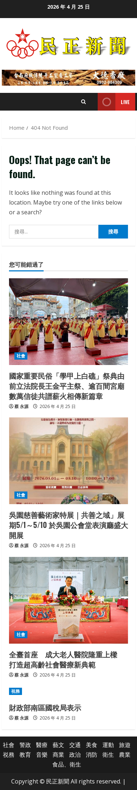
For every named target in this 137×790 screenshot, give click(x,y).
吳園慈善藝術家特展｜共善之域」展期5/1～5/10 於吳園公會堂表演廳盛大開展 (68, 524)
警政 (25, 745)
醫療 (42, 745)
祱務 (15, 691)
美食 (91, 745)
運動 (108, 745)
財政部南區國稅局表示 (45, 707)
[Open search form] (83, 102)
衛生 (108, 755)
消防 (91, 755)
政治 (75, 755)
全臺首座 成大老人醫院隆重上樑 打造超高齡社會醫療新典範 (66, 659)
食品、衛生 (66, 764)
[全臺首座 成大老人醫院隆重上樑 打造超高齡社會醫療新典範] (68, 600)
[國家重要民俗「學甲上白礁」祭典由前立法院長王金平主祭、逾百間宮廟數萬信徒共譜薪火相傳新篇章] (68, 321)
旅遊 (125, 745)
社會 (21, 356)
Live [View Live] (114, 102)
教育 (25, 755)
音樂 (42, 755)
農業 (125, 755)
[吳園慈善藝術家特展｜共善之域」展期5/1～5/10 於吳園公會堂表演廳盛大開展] (68, 460)
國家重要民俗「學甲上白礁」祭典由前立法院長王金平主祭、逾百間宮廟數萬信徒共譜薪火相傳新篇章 (66, 385)
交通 (75, 745)
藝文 (58, 745)
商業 (58, 755)
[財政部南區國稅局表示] (68, 691)
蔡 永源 (21, 406)
